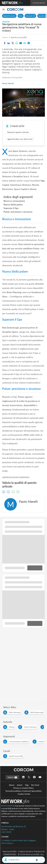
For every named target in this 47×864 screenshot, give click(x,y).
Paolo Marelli (8, 83)
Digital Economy (9, 16)
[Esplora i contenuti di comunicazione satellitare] (17, 741)
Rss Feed (35, 785)
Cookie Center (24, 794)
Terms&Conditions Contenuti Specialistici (23, 791)
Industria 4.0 (30, 16)
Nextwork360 (7, 806)
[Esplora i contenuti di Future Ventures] (28, 726)
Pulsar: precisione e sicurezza (18, 211)
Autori (19, 785)
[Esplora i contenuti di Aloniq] (9, 726)
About (11, 785)
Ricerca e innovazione (14, 201)
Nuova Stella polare (13, 204)
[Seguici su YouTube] (39, 777)
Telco (21, 16)
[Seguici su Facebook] (34, 777)
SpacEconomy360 (19, 37)
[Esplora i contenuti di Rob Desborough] (34, 712)
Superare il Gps (11, 208)
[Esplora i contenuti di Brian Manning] (12, 712)
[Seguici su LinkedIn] (23, 777)
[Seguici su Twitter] (28, 777)
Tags (27, 785)
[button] (3, 9)
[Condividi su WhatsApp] (16, 43)
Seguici (12, 777)
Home (5, 37)
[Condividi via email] (20, 43)
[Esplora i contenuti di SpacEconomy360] (14, 755)
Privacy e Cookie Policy (23, 788)
